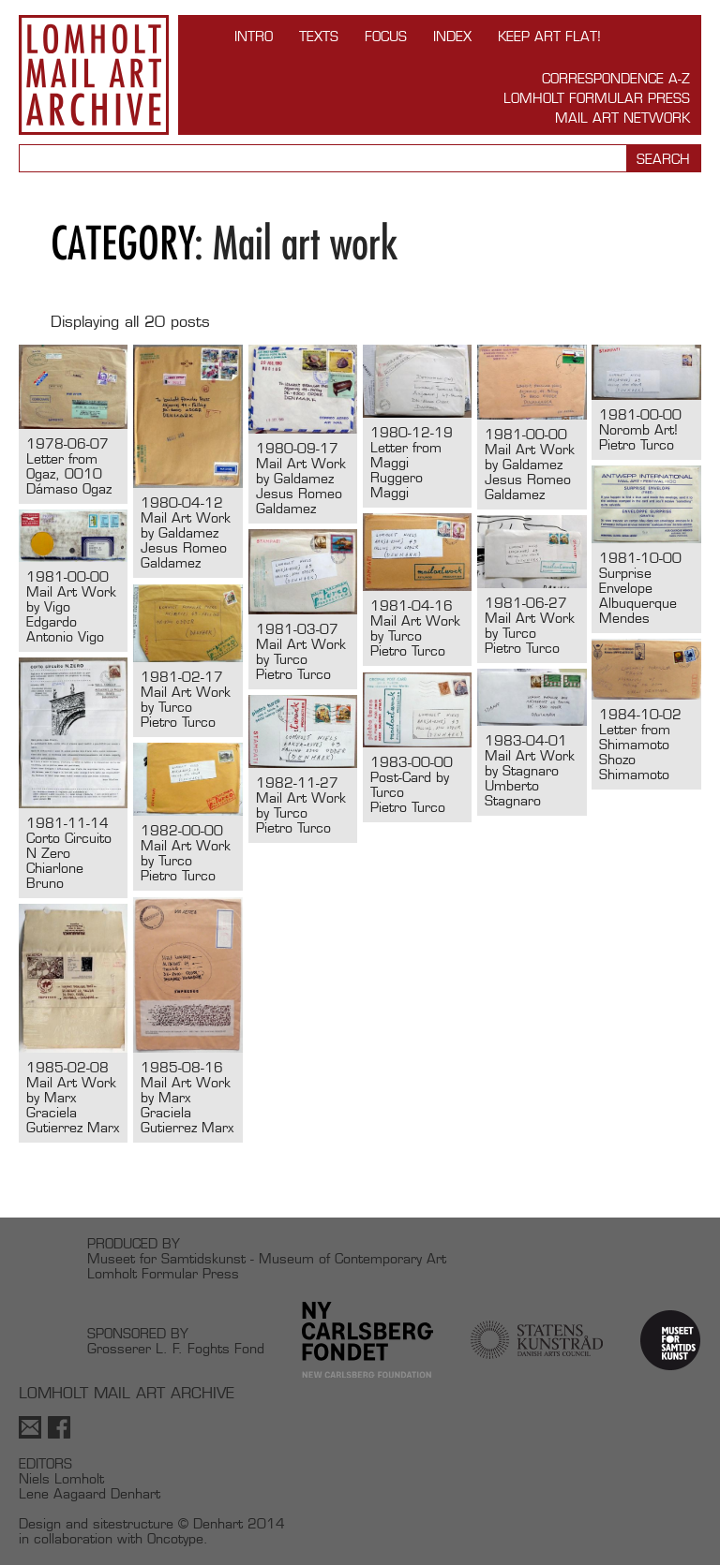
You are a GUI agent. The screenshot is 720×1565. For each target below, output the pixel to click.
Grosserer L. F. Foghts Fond (175, 1348)
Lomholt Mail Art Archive (94, 75)
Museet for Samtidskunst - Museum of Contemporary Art (266, 1258)
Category (123, 243)
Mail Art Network (622, 117)
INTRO (253, 36)
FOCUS (386, 36)
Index (452, 36)
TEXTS (318, 36)
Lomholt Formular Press (596, 98)
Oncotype (175, 1538)
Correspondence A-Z (616, 78)
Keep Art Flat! (549, 36)
